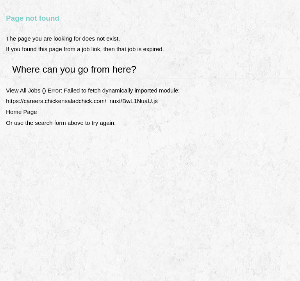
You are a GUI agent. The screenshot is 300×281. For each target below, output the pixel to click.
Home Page (21, 111)
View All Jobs (23, 90)
